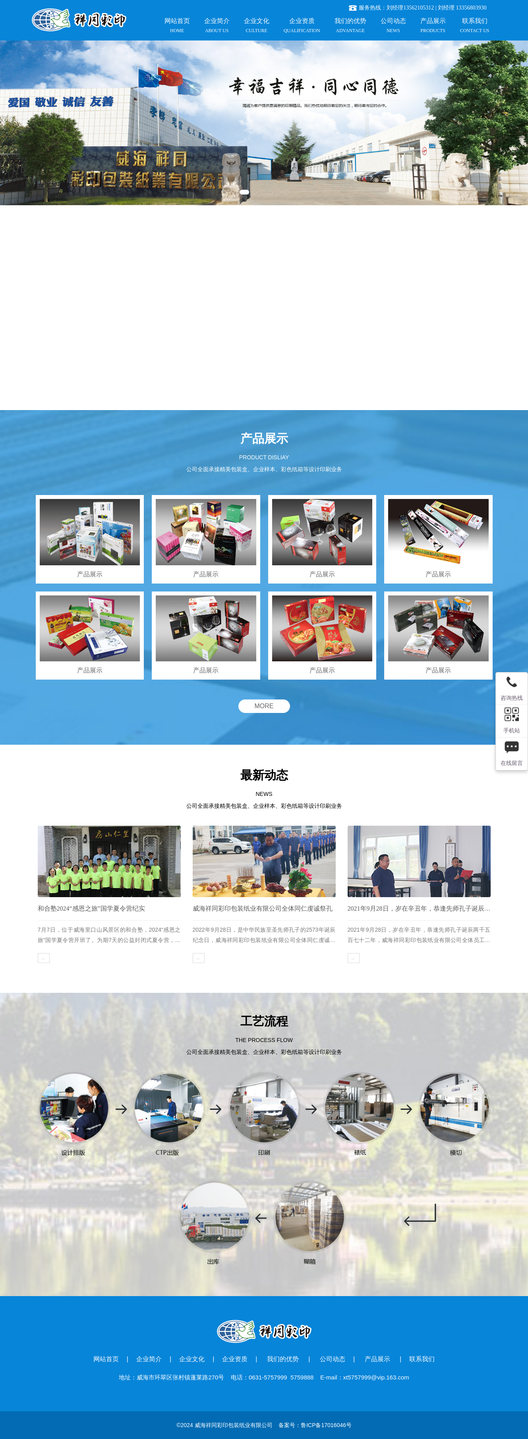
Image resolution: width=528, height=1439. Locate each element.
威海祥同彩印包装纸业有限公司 (234, 1425)
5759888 (301, 1377)
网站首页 (106, 1359)
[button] (244, 192)
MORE (264, 706)
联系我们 (422, 1359)
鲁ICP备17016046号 (326, 1425)
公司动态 (332, 1359)
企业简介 (149, 1359)
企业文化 (192, 1359)
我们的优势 (283, 1359)
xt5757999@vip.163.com (376, 1377)
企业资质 (235, 1359)
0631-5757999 (268, 1377)
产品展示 (377, 1359)
